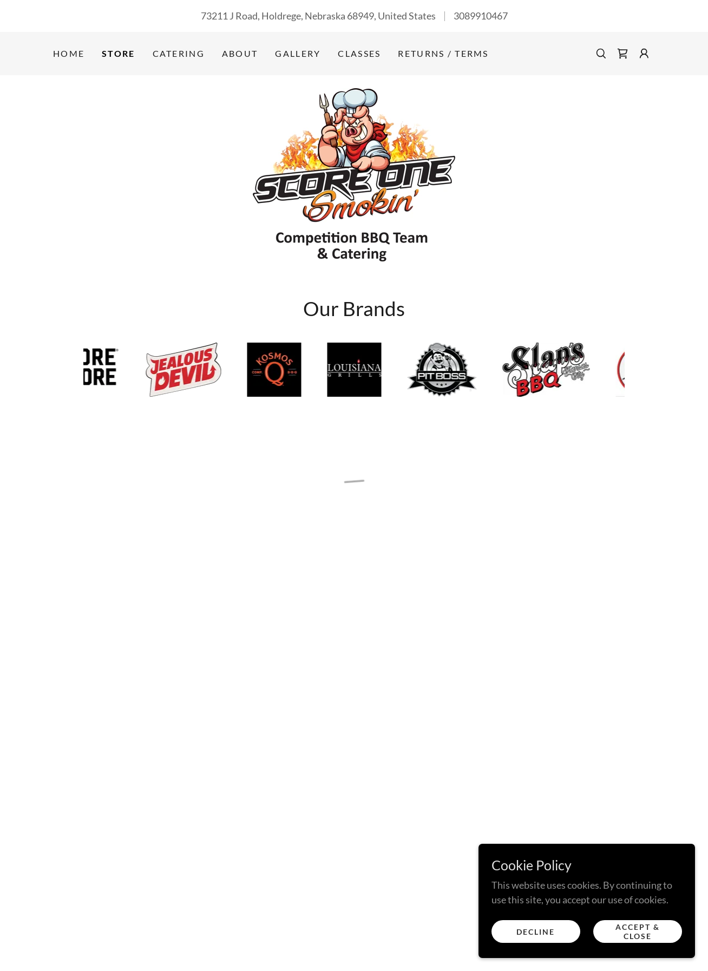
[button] (622, 53)
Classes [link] (359, 53)
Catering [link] (179, 53)
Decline (535, 931)
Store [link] (118, 53)
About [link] (240, 53)
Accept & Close (637, 931)
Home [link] (68, 53)
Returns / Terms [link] (443, 53)
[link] (354, 174)
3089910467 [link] (481, 16)
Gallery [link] (297, 53)
